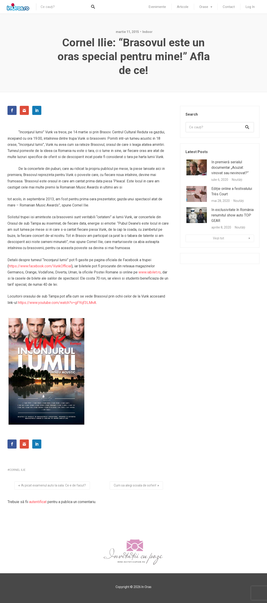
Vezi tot (218, 238)
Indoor (147, 32)
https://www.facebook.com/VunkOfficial (40, 266)
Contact (229, 7)
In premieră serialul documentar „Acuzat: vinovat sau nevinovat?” (230, 167)
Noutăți (237, 179)
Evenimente (157, 7)
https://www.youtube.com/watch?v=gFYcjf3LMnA (57, 302)
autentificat (38, 502)
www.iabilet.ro (149, 272)
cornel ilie (17, 469)
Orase (203, 7)
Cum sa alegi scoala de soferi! (135, 485)
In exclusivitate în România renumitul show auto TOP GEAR (232, 215)
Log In (250, 7)
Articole (182, 7)
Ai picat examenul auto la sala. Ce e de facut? (53, 485)
